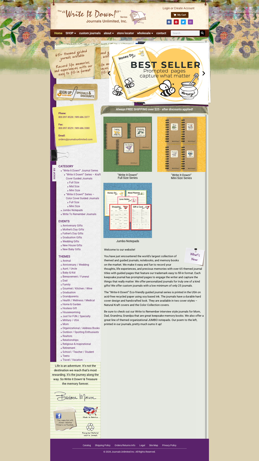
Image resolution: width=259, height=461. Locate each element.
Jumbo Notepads (73, 210)
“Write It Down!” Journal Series (80, 170)
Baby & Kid (69, 272)
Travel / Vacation (73, 359)
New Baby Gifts (72, 249)
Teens (66, 355)
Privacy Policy (169, 445)
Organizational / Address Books (81, 328)
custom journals (90, 33)
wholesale (145, 33)
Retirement (69, 348)
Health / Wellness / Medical (79, 300)
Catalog (87, 445)
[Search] (202, 33)
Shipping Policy (103, 445)
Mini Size (74, 190)
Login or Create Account (178, 8)
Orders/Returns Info (125, 445)
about (109, 33)
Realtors (67, 336)
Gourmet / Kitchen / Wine (77, 288)
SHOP (71, 33)
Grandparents (70, 296)
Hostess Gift (70, 308)
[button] (109, 73)
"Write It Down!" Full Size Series (127, 176)
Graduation (69, 292)
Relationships (70, 340)
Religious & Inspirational (77, 344)
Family (67, 284)
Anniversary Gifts (73, 225)
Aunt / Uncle (70, 268)
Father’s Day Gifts (73, 233)
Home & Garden (72, 304)
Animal (67, 260)
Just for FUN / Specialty (77, 316)
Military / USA (71, 320)
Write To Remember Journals (79, 214)
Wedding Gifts (71, 241)
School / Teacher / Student (78, 351)
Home (58, 33)
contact (161, 33)
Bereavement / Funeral (76, 276)
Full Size (74, 182)
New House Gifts (72, 245)
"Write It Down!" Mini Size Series (181, 176)
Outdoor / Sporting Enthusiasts (81, 332)
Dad (65, 280)
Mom (66, 324)
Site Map (153, 445)
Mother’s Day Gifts (73, 229)
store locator (125, 33)
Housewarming (71, 312)
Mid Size (74, 186)
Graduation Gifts (72, 237)
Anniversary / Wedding (76, 264)
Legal (142, 445)
